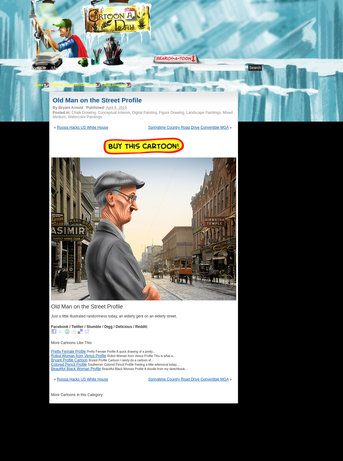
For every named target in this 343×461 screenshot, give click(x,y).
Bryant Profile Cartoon (69, 360)
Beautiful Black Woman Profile (76, 369)
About (56, 68)
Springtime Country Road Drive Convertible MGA (188, 127)
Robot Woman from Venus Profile (78, 356)
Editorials (79, 68)
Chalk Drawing (113, 85)
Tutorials (105, 68)
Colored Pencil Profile (69, 364)
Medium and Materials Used (72, 85)
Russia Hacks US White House (82, 127)
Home (35, 68)
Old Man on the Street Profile (97, 100)
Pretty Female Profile (68, 351)
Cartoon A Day (132, 20)
